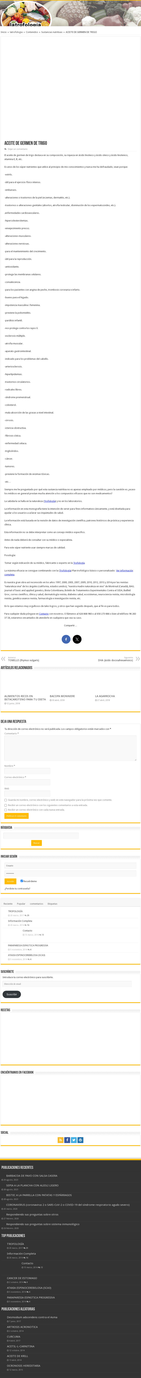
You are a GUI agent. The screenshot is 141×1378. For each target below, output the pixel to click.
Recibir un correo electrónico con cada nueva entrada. (36, 809)
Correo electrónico (15, 777)
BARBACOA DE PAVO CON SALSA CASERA (31, 1175)
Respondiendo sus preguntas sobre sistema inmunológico (42, 1224)
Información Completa (20, 921)
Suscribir (11, 994)
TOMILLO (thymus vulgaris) (27, 659)
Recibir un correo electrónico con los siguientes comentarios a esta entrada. (48, 805)
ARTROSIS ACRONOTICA (22, 1327)
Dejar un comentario (18, 149)
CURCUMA (13, 1336)
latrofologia (16, 32)
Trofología (49, 501)
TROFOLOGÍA (15, 911)
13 (43, 935)
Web (6, 788)
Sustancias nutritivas (51, 32)
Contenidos (32, 32)
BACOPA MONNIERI (62, 696)
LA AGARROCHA (105, 696)
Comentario (11, 733)
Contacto (44, 613)
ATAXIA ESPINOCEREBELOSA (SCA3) (26, 955)
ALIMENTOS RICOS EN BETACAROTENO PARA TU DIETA (25, 697)
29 (28, 915)
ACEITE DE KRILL (17, 1356)
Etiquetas (52, 903)
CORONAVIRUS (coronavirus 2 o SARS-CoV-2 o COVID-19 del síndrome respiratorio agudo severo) (68, 1204)
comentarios (36, 903)
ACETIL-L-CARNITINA (20, 1346)
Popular (21, 903)
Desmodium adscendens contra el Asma (32, 1317)
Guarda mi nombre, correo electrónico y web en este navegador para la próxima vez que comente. (60, 800)
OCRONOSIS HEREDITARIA (23, 1365)
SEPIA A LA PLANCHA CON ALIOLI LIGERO (32, 1185)
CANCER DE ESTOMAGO (22, 1278)
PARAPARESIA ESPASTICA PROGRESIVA (28, 945)
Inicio (4, 32)
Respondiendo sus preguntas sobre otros (32, 1214)
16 (28, 925)
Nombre (9, 766)
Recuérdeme (29, 881)
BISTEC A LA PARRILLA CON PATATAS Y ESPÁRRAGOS (39, 1195)
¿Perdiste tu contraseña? (17, 888)
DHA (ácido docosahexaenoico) (114, 659)
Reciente (8, 903)
